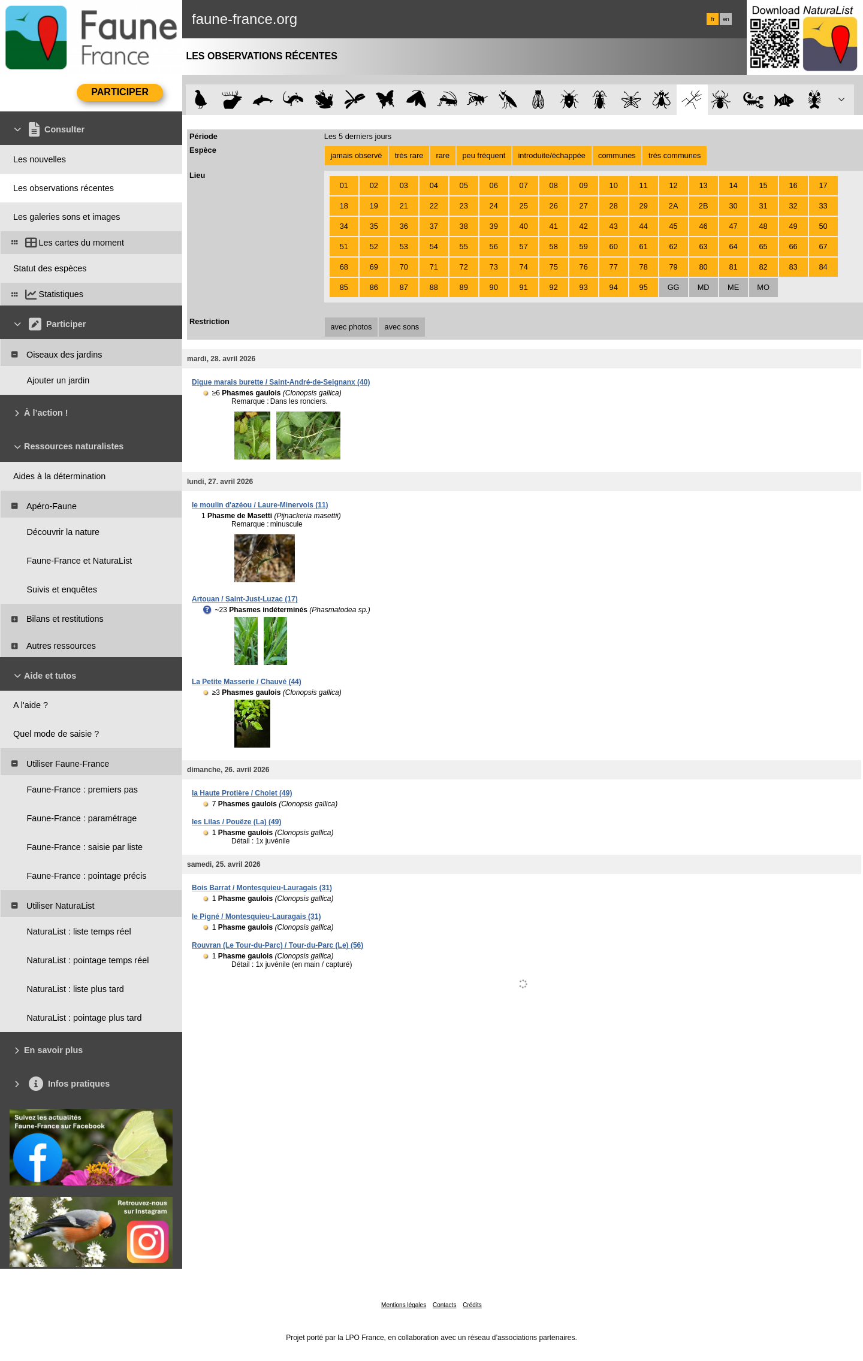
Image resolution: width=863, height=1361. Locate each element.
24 (494, 205)
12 (673, 185)
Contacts (444, 1305)
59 (584, 246)
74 (524, 266)
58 (554, 246)
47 (733, 226)
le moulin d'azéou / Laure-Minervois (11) (260, 505)
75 (554, 266)
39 (494, 226)
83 (793, 266)
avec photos (351, 326)
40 (524, 226)
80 (703, 266)
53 (404, 246)
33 (823, 205)
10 (613, 185)
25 (524, 205)
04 (434, 185)
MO (763, 287)
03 (404, 185)
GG (674, 287)
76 (584, 266)
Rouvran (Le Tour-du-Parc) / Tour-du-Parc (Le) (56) (277, 945)
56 (494, 246)
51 (344, 246)
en (726, 19)
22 (434, 205)
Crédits (472, 1305)
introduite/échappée (552, 155)
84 (823, 266)
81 (733, 266)
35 (374, 226)
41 (554, 226)
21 (404, 205)
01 (344, 185)
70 (404, 266)
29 (643, 205)
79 (673, 266)
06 (494, 185)
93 (584, 287)
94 (613, 287)
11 (643, 185)
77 (613, 266)
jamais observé (356, 155)
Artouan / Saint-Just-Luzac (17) (245, 599)
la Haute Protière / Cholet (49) (242, 793)
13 (703, 185)
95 (643, 287)
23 (464, 205)
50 (823, 226)
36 (404, 226)
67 (823, 246)
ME (733, 287)
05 (464, 185)
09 (584, 185)
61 (643, 246)
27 (584, 205)
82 (763, 266)
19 (374, 205)
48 (763, 226)
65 (763, 246)
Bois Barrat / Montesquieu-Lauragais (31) (262, 888)
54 (434, 246)
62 (673, 246)
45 (673, 226)
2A (673, 205)
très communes (674, 155)
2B (703, 205)
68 (344, 266)
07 (524, 185)
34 (344, 226)
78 (643, 266)
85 (344, 287)
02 (374, 185)
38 (464, 226)
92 (554, 287)
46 (703, 226)
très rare (409, 155)
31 (763, 205)
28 (613, 205)
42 (584, 226)
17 (823, 185)
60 (613, 246)
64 (733, 246)
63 (703, 246)
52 (374, 246)
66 (793, 246)
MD (704, 287)
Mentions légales (403, 1305)
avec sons (402, 326)
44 (643, 226)
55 (464, 246)
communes (617, 155)
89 (464, 287)
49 (793, 226)
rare (442, 155)
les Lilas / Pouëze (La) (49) (236, 822)
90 (494, 287)
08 (554, 185)
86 (374, 287)
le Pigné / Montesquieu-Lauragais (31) (256, 916)
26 (554, 205)
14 (733, 185)
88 (434, 287)
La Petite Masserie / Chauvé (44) (246, 682)
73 (494, 266)
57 (524, 246)
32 (793, 205)
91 (524, 287)
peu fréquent (483, 155)
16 (793, 185)
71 (434, 266)
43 (613, 226)
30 (733, 205)
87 (404, 287)
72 (464, 266)
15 (763, 185)
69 (374, 266)
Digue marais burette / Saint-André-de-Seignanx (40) (281, 382)
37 (434, 226)
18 (344, 205)
